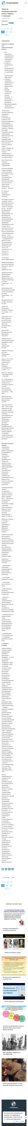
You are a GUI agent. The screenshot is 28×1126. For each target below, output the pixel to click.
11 (7, 32)
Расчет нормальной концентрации (14, 1001)
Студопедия (9, 3)
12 (11, 32)
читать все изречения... (13, 1119)
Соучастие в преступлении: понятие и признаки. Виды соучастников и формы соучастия (13, 1027)
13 (6, 35)
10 (3, 32)
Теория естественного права (12, 952)
